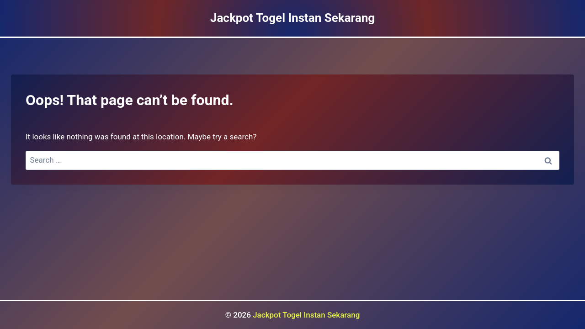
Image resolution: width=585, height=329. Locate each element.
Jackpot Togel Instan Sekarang (306, 314)
